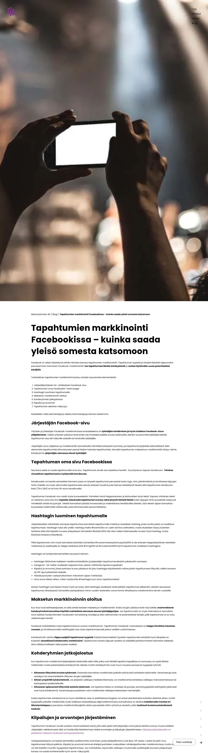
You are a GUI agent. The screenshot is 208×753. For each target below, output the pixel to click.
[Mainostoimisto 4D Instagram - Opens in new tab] (201, 702)
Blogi (194, 23)
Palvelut (196, 13)
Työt (194, 9)
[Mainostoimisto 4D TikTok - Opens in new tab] (201, 710)
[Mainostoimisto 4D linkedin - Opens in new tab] (201, 735)
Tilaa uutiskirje (184, 742)
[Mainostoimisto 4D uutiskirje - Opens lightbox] (201, 742)
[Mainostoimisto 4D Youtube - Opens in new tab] (201, 719)
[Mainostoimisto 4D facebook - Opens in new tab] (201, 727)
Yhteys (195, 18)
